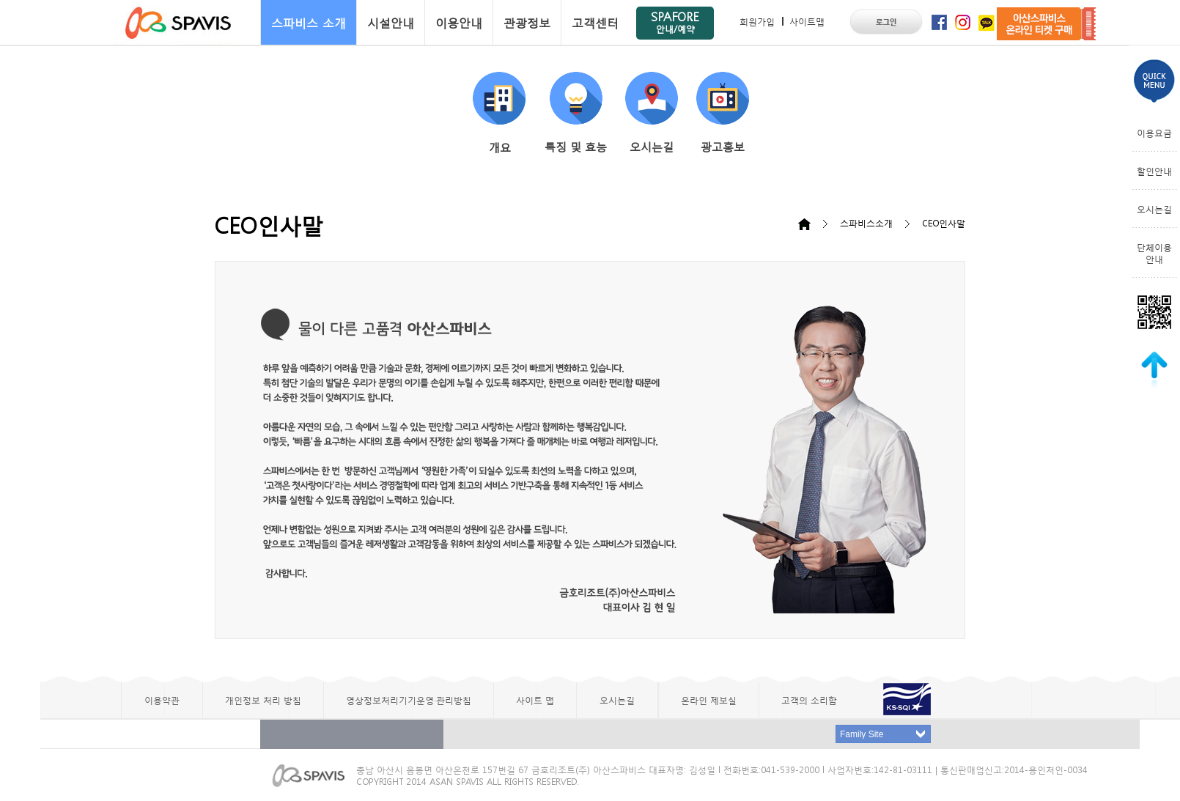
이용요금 (1154, 133)
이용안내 (458, 22)
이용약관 (162, 700)
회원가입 (757, 21)
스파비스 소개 (308, 22)
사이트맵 (807, 21)
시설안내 (390, 22)
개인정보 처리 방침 (263, 700)
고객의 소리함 (809, 700)
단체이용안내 (1154, 253)
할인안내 (1154, 171)
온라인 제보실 (709, 700)
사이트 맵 (535, 700)
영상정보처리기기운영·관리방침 (408, 700)
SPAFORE (675, 21)
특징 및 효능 (576, 113)
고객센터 (595, 22)
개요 (499, 113)
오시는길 (651, 113)
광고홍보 (722, 113)
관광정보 (527, 22)
